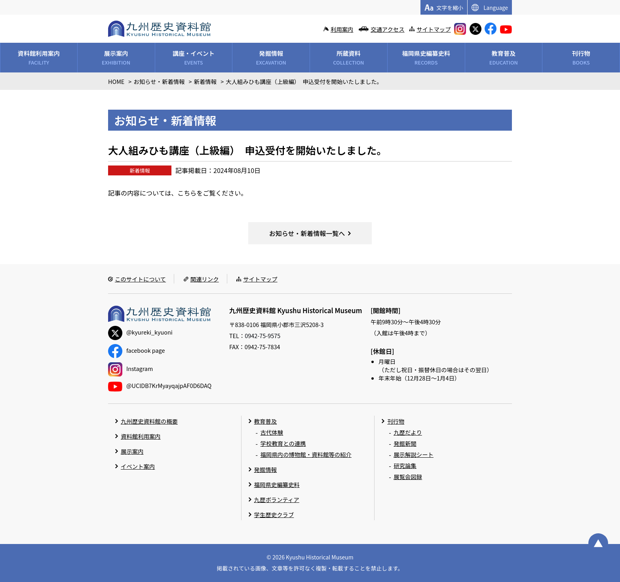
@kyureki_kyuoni (140, 332)
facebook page (136, 350)
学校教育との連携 (283, 443)
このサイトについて (140, 279)
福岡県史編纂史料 (277, 484)
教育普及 (265, 421)
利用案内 (342, 29)
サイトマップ (434, 29)
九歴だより (408, 432)
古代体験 (272, 432)
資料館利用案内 (141, 436)
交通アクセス (388, 29)
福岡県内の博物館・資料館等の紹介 (306, 454)
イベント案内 (138, 466)
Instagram (130, 368)
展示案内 (132, 451)
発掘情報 (265, 469)
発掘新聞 (405, 443)
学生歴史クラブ (274, 514)
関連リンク (204, 279)
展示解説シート (414, 454)
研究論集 (405, 465)
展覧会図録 (408, 476)
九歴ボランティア (276, 499)
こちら (186, 193)
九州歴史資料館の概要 (149, 421)
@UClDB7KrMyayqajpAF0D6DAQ (159, 385)
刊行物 (395, 421)
